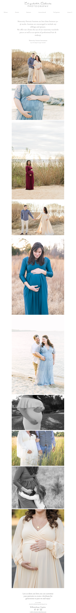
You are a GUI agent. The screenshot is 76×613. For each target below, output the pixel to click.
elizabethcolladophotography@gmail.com (38, 604)
